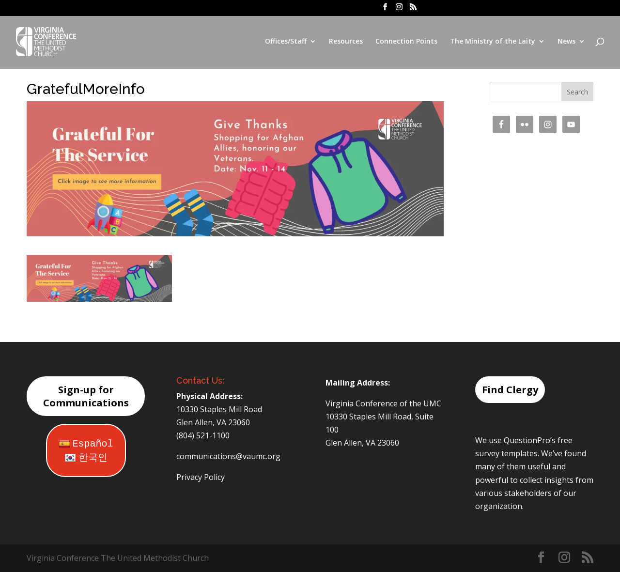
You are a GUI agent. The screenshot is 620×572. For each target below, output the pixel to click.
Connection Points (406, 42)
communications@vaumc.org (228, 456)
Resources (346, 42)
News (566, 42)
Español (86, 443)
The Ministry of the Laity (492, 42)
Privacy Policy (200, 477)
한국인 (86, 458)
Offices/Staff (286, 42)
